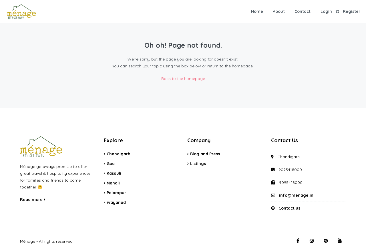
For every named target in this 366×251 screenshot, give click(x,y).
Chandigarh (118, 153)
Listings (198, 163)
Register (351, 11)
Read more (32, 199)
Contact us (289, 208)
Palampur (116, 192)
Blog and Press (205, 153)
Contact (303, 11)
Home (257, 11)
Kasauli (114, 173)
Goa (111, 163)
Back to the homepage (183, 78)
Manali (113, 183)
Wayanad (116, 202)
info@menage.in (296, 195)
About (279, 11)
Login (326, 11)
